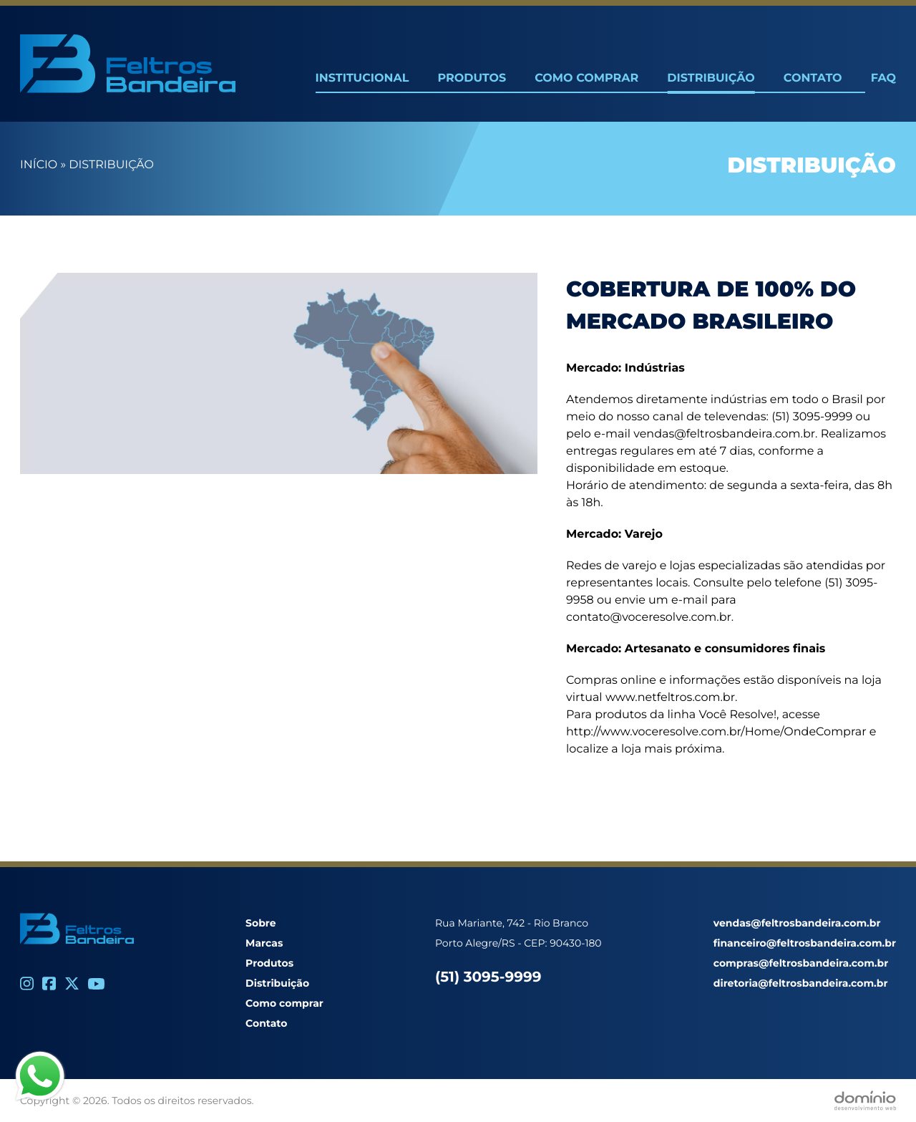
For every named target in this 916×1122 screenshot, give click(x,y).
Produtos (471, 78)
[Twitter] (71, 983)
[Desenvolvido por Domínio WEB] (865, 1100)
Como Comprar (586, 78)
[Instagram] (27, 983)
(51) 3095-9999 (488, 977)
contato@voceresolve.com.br (648, 617)
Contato (813, 78)
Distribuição (710, 78)
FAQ (883, 78)
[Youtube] (96, 984)
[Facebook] (49, 983)
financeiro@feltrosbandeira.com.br (804, 943)
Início (38, 165)
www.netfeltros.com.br (670, 698)
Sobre (260, 923)
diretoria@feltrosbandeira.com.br (800, 983)
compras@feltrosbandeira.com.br (800, 963)
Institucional (362, 78)
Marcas (264, 943)
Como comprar (284, 1003)
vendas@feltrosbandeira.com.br (724, 434)
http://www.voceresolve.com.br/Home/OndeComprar (716, 732)
